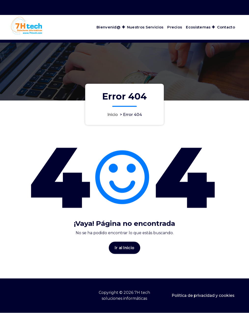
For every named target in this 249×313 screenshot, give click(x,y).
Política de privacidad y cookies (203, 295)
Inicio (112, 114)
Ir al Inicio (124, 249)
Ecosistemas (198, 27)
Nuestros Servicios (145, 27)
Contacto (226, 27)
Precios (174, 27)
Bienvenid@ (109, 27)
